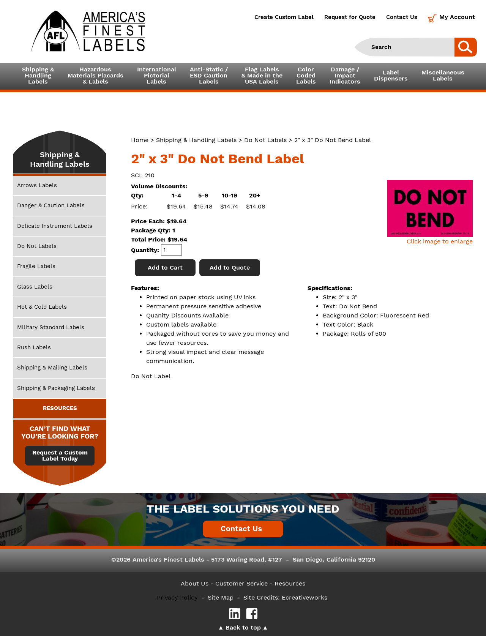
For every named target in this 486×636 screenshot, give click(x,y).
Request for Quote (350, 17)
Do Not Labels (265, 140)
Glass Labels (34, 286)
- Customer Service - (241, 583)
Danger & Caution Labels (51, 205)
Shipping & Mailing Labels (52, 367)
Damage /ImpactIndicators (345, 75)
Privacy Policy (177, 597)
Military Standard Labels (50, 327)
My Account (457, 17)
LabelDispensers (391, 75)
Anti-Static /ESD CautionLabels (209, 75)
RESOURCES (60, 408)
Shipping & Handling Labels (196, 140)
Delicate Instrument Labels (54, 226)
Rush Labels (34, 347)
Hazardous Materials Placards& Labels (95, 75)
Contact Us (401, 17)
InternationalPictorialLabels (156, 75)
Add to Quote (230, 267)
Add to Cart (165, 267)
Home (139, 140)
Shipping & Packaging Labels (56, 388)
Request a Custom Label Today (60, 456)
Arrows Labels (37, 185)
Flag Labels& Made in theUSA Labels (261, 75)
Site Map (221, 597)
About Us (194, 583)
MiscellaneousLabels (442, 75)
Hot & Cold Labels (42, 306)
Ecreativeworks (304, 597)
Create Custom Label (284, 17)
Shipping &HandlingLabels (38, 75)
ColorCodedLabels (306, 75)
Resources (290, 583)
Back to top (243, 627)
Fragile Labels (36, 266)
